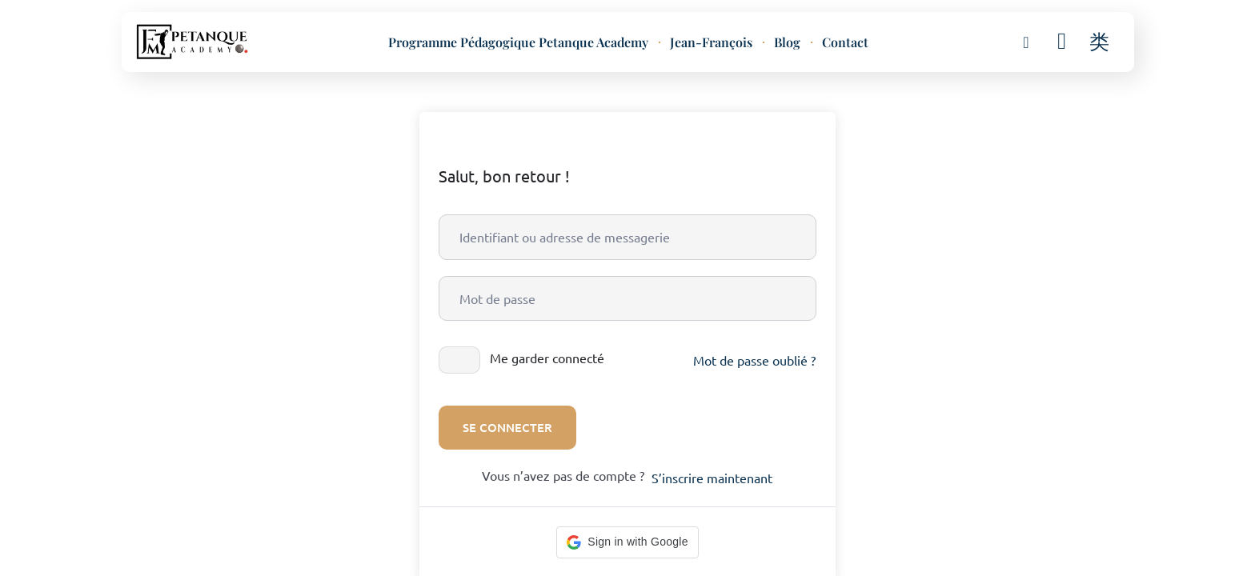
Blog (787, 42)
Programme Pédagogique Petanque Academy (518, 42)
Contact (845, 42)
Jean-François (711, 42)
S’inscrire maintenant (712, 478)
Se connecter (507, 427)
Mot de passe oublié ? (754, 360)
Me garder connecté (547, 358)
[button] (1026, 41)
